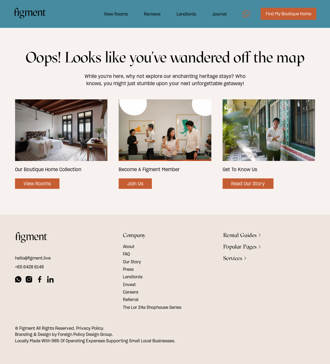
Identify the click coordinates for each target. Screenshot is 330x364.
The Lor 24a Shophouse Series (152, 307)
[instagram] (29, 280)
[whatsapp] (18, 280)
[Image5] (245, 14)
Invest (129, 284)
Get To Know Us (240, 169)
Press (128, 269)
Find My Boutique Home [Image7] (287, 14)
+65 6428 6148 (29, 266)
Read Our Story (248, 184)
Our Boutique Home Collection (48, 169)
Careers (130, 292)
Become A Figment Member (149, 169)
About (128, 246)
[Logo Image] (31, 14)
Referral (130, 299)
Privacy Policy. (90, 328)
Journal (218, 14)
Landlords (185, 14)
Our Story (132, 261)
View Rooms (114, 14)
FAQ (126, 254)
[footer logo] (31, 238)
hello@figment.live (33, 258)
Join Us (135, 184)
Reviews (150, 14)
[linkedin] (50, 280)
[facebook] (39, 280)
